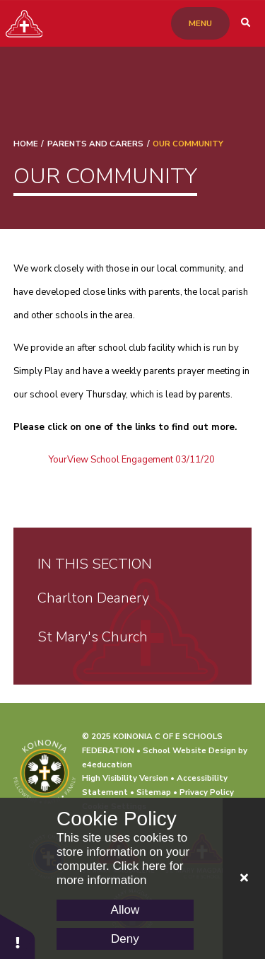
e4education (107, 764)
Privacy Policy (206, 792)
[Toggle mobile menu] (200, 23)
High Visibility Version (125, 778)
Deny (125, 939)
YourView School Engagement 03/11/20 (131, 459)
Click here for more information (120, 873)
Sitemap (153, 792)
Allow (125, 910)
